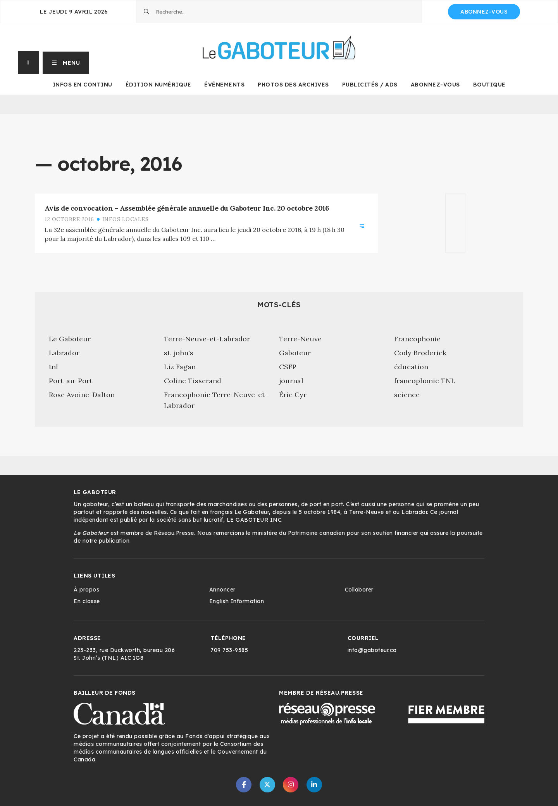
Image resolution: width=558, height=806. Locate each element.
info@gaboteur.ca (372, 650)
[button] (66, 62)
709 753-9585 (229, 650)
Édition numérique (158, 84)
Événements (224, 84)
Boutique (489, 84)
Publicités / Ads (370, 84)
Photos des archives (293, 84)
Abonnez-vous (484, 11)
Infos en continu (82, 84)
